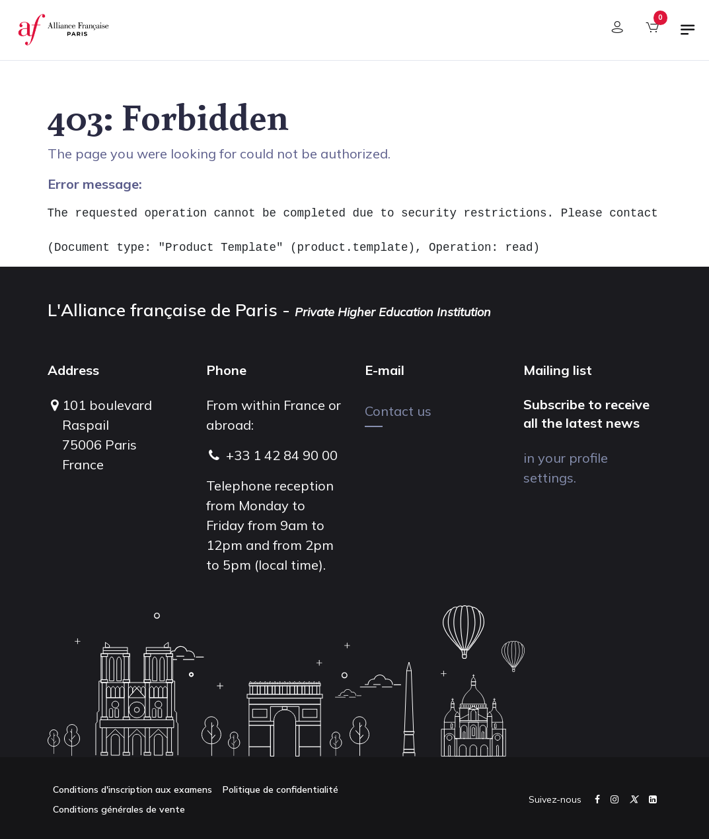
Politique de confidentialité (280, 789)
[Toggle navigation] (688, 35)
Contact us (398, 411)
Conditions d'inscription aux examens (132, 789)
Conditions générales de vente (119, 809)
